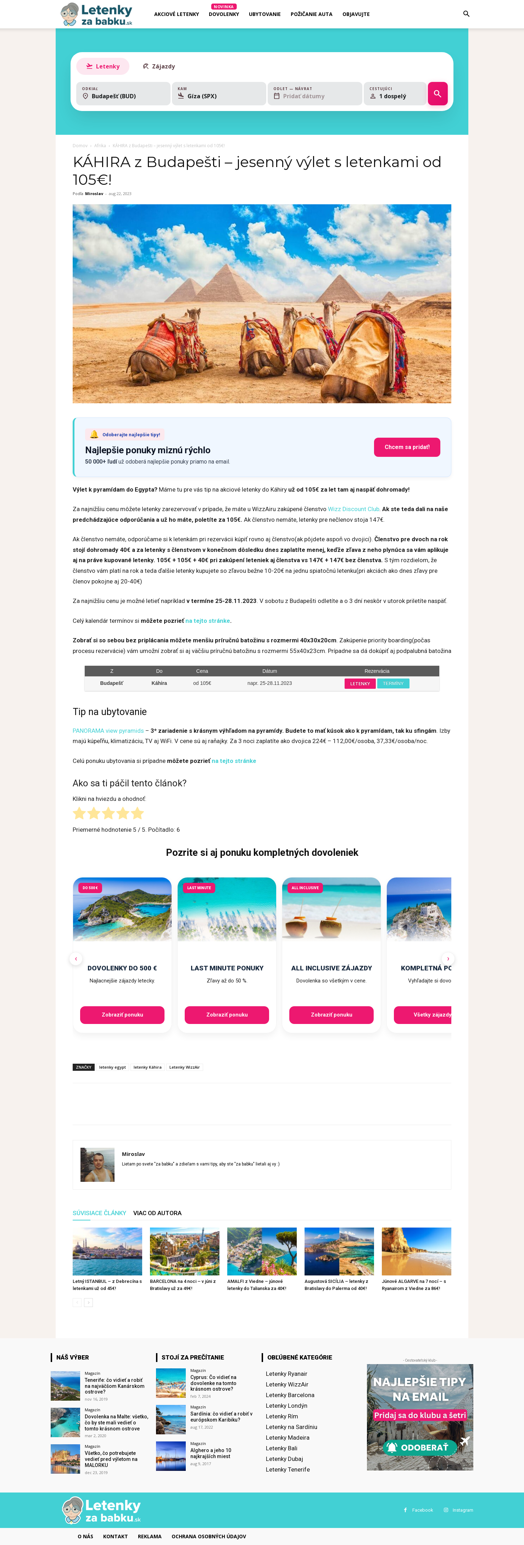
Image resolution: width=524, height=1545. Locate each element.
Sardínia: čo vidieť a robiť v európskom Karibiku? (221, 1417)
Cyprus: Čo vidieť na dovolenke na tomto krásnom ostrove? (213, 1383)
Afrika (100, 146)
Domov (80, 146)
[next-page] (88, 1302)
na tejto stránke (207, 620)
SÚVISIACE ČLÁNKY (99, 1213)
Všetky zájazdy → (436, 1015)
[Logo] (96, 14)
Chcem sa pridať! (407, 447)
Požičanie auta (312, 14)
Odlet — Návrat (292, 88)
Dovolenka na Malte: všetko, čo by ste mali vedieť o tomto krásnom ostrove (116, 1423)
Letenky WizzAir (184, 1067)
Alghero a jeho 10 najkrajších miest (210, 1453)
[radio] (79, 815)
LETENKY (360, 683)
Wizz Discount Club (353, 509)
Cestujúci (380, 88)
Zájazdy (158, 66)
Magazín (92, 1373)
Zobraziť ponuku (122, 1015)
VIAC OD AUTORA (157, 1213)
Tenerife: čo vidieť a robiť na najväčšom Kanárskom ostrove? (115, 1386)
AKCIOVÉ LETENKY (176, 14)
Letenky (102, 66)
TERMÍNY (393, 683)
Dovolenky (224, 10)
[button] (466, 14)
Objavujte (356, 14)
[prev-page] (77, 1302)
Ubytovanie (265, 14)
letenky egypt (112, 1067)
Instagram (463, 1510)
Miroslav (94, 193)
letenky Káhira (148, 1067)
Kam (182, 88)
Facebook (422, 1510)
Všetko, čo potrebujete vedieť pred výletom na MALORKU (111, 1459)
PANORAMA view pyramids (108, 730)
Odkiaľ (90, 88)
